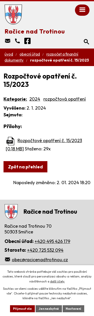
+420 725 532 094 (45, 250)
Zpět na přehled (25, 167)
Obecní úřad (30, 54)
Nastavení (73, 308)
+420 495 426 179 (52, 241)
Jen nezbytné (49, 308)
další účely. (57, 281)
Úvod (9, 54)
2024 (34, 99)
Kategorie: (15, 99)
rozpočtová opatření (64, 99)
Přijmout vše (22, 308)
